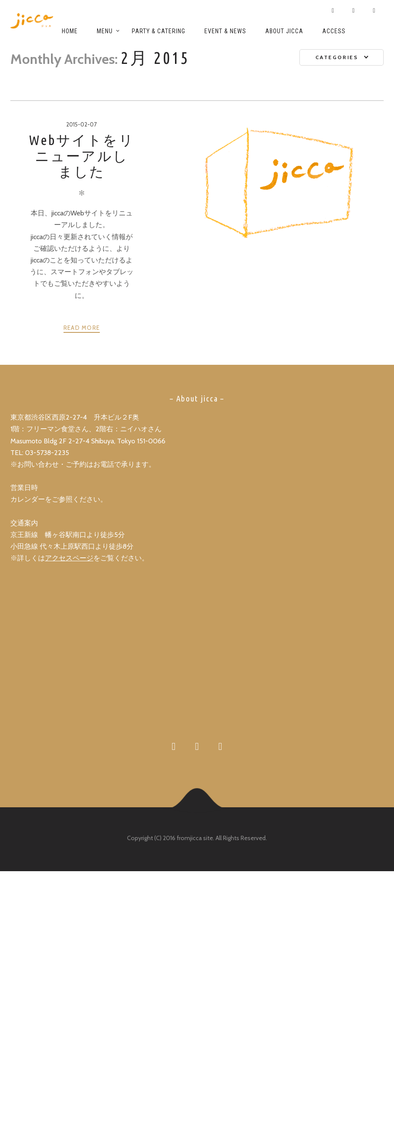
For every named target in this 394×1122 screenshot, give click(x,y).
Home (70, 31)
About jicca (284, 31)
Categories (336, 57)
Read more (82, 327)
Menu (105, 31)
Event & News (225, 31)
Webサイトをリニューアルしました (81, 155)
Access (334, 31)
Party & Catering (158, 31)
